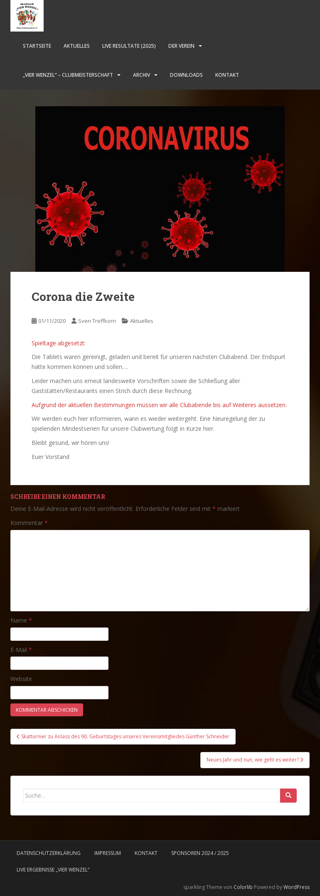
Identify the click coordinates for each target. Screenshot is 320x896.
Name (21, 620)
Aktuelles (77, 45)
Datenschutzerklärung (49, 853)
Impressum (107, 853)
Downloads (186, 74)
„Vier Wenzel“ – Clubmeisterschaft (68, 74)
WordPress (296, 887)
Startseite (37, 45)
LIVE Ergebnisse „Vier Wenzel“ (53, 869)
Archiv (141, 74)
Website (21, 679)
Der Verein (181, 45)
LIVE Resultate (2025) (129, 45)
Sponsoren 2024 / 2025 (200, 853)
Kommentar (29, 523)
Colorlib (243, 887)
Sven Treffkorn (97, 321)
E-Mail (21, 650)
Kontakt (227, 74)
